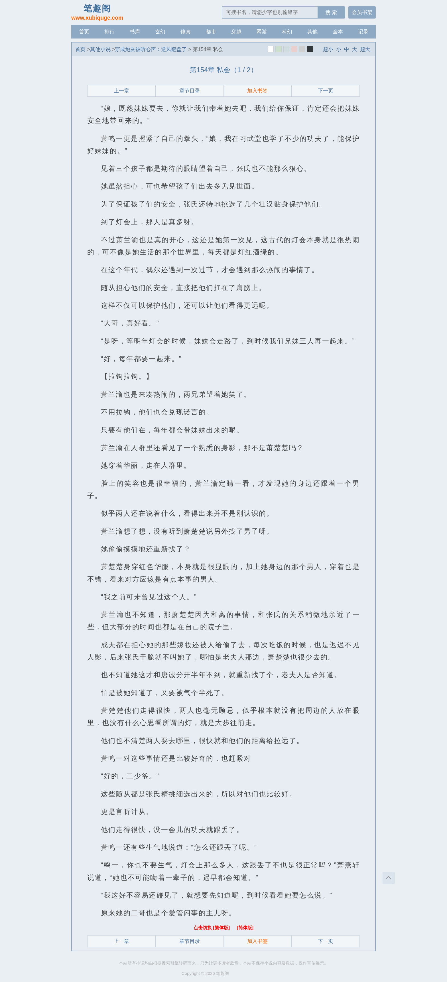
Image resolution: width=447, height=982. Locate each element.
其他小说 (100, 49)
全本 (338, 32)
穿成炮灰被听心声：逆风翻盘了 (151, 49)
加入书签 (257, 91)
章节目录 (189, 91)
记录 (363, 32)
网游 (262, 32)
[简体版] (245, 927)
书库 (135, 32)
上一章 (121, 91)
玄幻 (160, 32)
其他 (312, 32)
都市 (211, 32)
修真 (185, 32)
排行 (109, 32)
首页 (84, 32)
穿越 (236, 32)
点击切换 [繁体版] (212, 927)
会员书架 (362, 12)
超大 (365, 49)
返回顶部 (389, 878)
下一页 (325, 91)
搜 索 (331, 12)
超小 (328, 49)
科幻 (287, 32)
